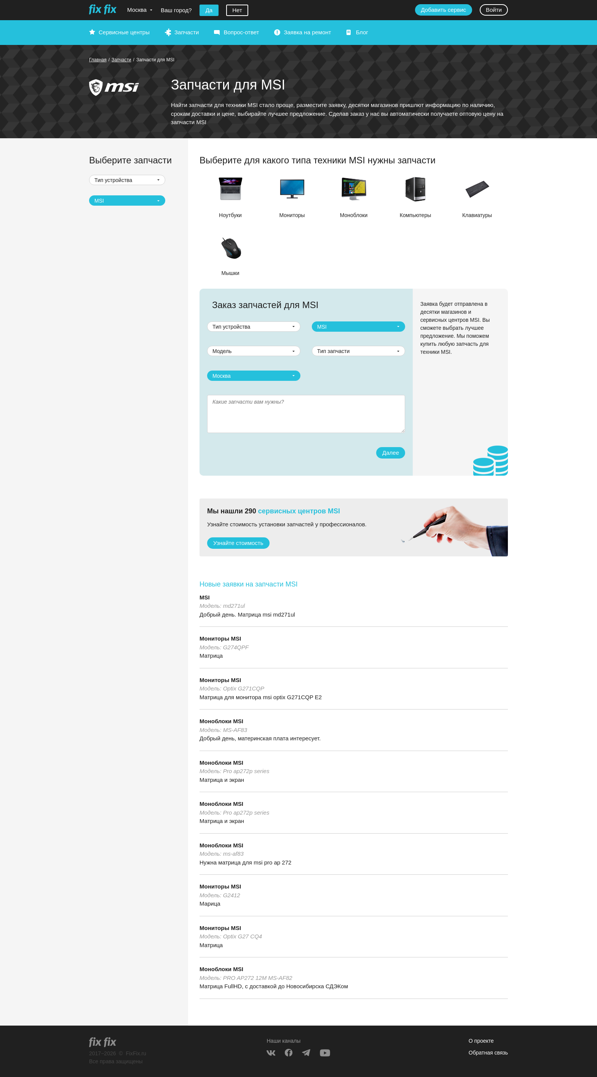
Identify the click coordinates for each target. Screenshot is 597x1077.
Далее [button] (390, 452)
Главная (98, 59)
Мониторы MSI (220, 638)
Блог (362, 32)
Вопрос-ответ (241, 32)
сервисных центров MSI (299, 511)
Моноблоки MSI (221, 721)
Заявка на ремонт (307, 32)
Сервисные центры (124, 32)
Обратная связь (488, 1053)
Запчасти (186, 32)
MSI (205, 597)
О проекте (481, 1041)
